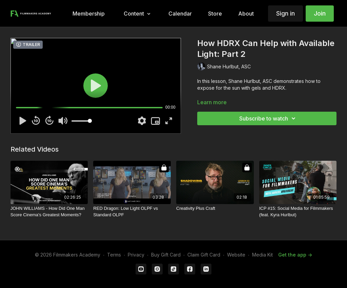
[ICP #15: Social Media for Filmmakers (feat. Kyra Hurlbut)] (298, 211)
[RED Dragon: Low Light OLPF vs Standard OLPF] (132, 211)
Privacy (136, 255)
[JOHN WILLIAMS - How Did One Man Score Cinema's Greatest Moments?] (49, 211)
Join (320, 13)
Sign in (285, 13)
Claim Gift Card (203, 255)
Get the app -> (295, 255)
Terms (114, 255)
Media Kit (262, 255)
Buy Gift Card (166, 255)
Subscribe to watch (268, 118)
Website (236, 255)
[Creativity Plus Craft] (215, 208)
